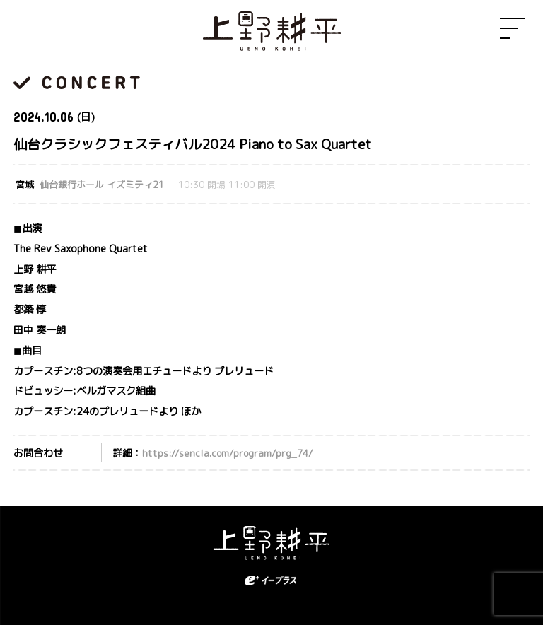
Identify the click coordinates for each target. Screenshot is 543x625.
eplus (271, 580)
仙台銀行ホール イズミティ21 (102, 185)
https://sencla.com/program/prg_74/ (227, 453)
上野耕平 (271, 32)
